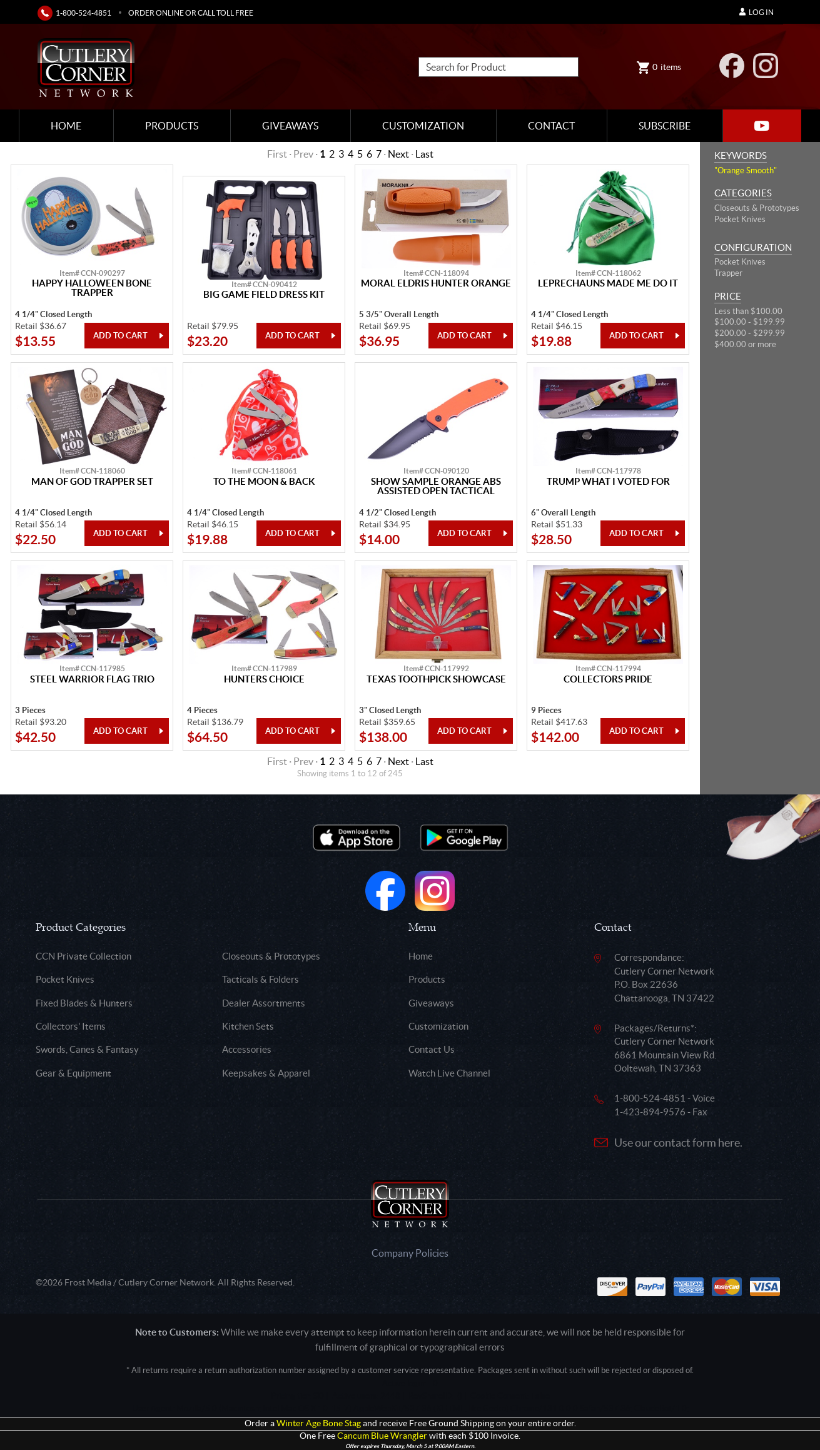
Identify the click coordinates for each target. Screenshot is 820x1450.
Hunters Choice (264, 679)
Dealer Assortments (263, 1003)
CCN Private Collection (83, 956)
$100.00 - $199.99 (749, 322)
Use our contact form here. (678, 1142)
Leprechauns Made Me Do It (608, 283)
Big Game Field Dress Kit (264, 295)
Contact (551, 125)
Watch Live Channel (449, 1073)
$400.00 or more (745, 344)
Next (398, 154)
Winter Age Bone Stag (318, 1423)
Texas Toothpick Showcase (436, 679)
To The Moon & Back (264, 482)
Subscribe (665, 125)
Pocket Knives (740, 219)
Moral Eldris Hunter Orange (436, 283)
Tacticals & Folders (260, 979)
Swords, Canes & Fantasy (87, 1049)
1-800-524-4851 (83, 13)
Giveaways (290, 125)
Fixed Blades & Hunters (84, 1003)
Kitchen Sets (248, 1026)
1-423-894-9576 (650, 1112)
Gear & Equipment (73, 1073)
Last (424, 154)
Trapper (728, 273)
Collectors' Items (71, 1026)
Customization (423, 125)
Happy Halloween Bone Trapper (92, 288)
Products (171, 125)
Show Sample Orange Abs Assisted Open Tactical (436, 486)
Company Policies (410, 1253)
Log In (756, 12)
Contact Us (431, 1049)
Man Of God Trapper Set (92, 482)
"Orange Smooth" (745, 170)
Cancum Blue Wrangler (382, 1436)
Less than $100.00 (748, 311)
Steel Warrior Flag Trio (92, 679)
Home (66, 125)
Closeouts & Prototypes (756, 208)
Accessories (246, 1049)
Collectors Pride (608, 679)
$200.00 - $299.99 (749, 333)
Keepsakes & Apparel (266, 1073)
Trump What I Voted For (608, 482)
